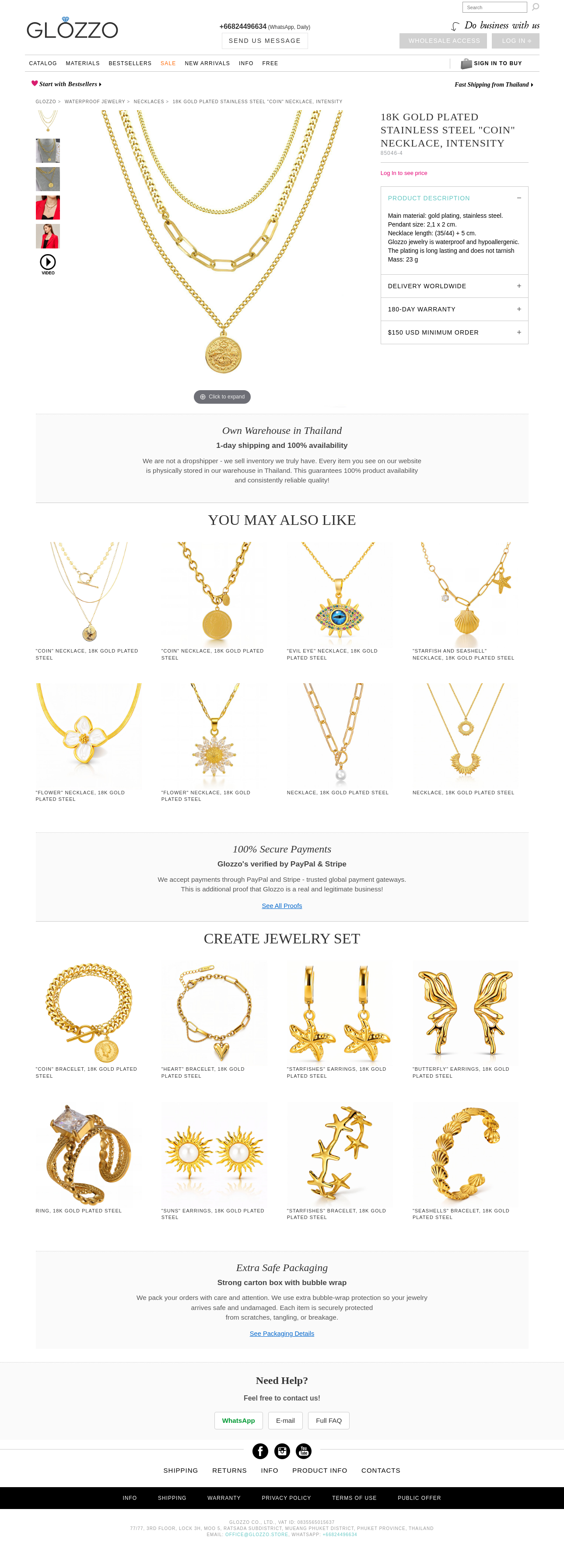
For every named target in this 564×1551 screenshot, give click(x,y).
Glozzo (46, 101)
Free (271, 63)
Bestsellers (130, 63)
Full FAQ (330, 1420)
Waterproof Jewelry (95, 101)
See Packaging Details (282, 1333)
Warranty (224, 1498)
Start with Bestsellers (67, 84)
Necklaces (149, 101)
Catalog (43, 63)
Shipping (181, 1470)
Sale (168, 63)
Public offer (419, 1498)
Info (246, 63)
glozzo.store (404, 268)
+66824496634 (243, 26)
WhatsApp (237, 1420)
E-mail (285, 1420)
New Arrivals (207, 63)
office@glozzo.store (256, 1534)
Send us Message (265, 40)
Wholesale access (444, 40)
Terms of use (354, 1498)
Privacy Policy (286, 1498)
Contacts (380, 1470)
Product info (319, 1470)
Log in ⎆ (517, 40)
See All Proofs (282, 905)
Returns (229, 1470)
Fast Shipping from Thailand (492, 84)
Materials (83, 63)
